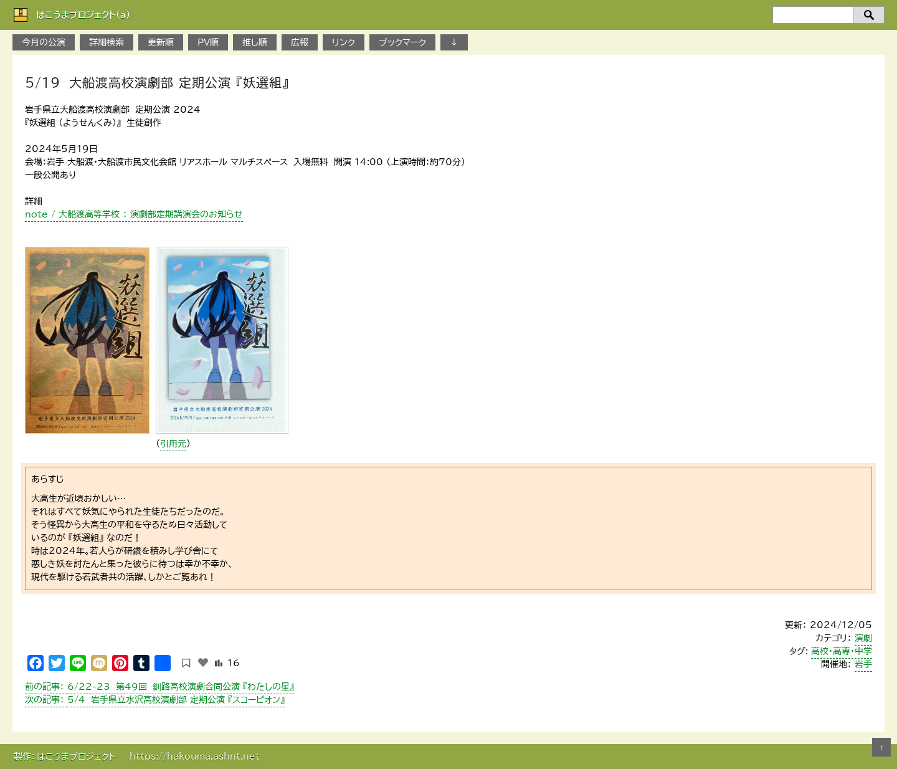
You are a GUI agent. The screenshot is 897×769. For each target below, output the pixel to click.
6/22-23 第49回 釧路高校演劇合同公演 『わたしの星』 (159, 686)
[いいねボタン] (203, 662)
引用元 (173, 443)
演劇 (863, 638)
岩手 (863, 664)
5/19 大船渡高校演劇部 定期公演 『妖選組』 (157, 82)
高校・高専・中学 (841, 651)
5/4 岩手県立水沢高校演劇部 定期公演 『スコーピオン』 (155, 699)
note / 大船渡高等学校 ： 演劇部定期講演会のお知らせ (134, 214)
